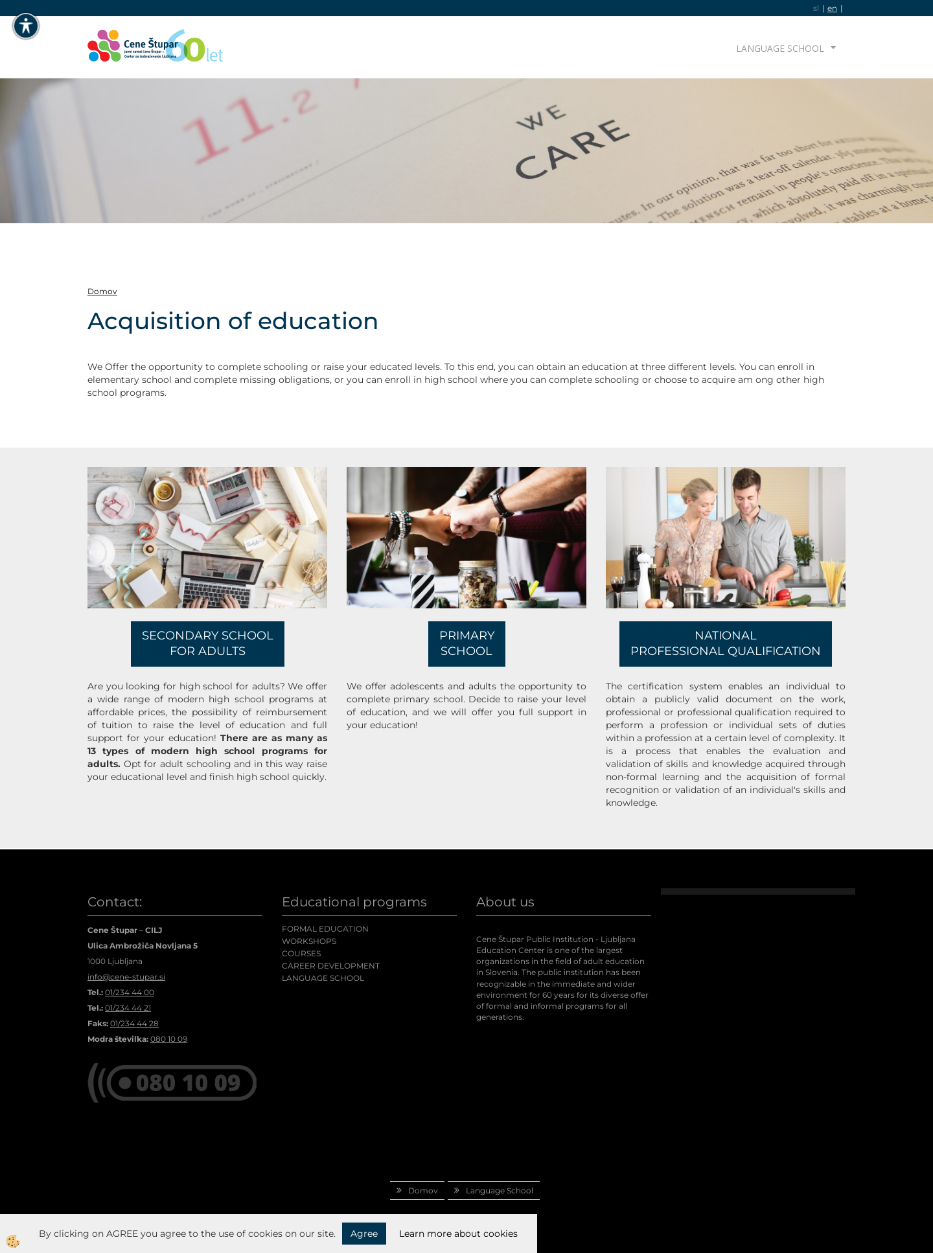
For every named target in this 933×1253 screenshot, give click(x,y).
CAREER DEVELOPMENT (331, 966)
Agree (364, 1233)
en (832, 8)
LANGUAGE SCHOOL (323, 978)
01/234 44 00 (129, 992)
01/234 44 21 (128, 1008)
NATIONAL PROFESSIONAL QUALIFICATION (725, 643)
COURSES (301, 953)
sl (816, 8)
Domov (102, 291)
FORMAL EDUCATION (325, 929)
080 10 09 (168, 1039)
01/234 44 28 (134, 1023)
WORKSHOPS (309, 941)
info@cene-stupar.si (126, 977)
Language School (780, 48)
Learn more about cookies (458, 1233)
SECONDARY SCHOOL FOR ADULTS (207, 643)
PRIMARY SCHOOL (466, 643)
